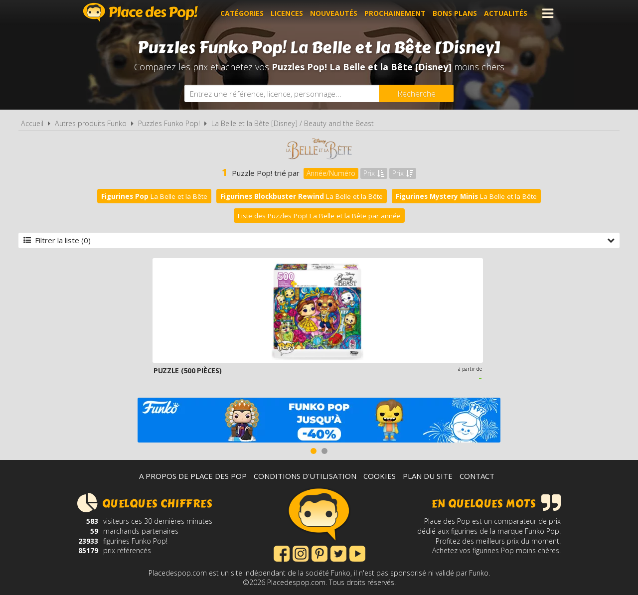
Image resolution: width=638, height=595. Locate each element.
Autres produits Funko (91, 123)
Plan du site (428, 476)
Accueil (32, 123)
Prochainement (395, 13)
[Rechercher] (416, 93)
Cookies (379, 476)
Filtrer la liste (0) (319, 240)
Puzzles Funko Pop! (169, 123)
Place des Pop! (140, 12)
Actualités (505, 13)
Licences (287, 13)
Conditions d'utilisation (305, 476)
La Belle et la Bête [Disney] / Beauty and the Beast (292, 123)
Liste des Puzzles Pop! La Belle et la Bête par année (319, 215)
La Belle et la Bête (154, 196)
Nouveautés (333, 13)
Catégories (242, 13)
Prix (373, 173)
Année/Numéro (331, 173)
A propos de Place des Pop (193, 476)
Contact (477, 476)
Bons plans (455, 13)
